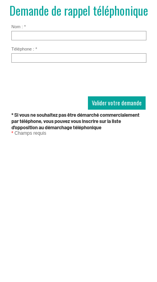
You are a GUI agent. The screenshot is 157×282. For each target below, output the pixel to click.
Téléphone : (24, 49)
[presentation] (71, 81)
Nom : (18, 26)
